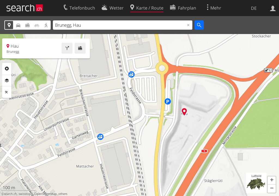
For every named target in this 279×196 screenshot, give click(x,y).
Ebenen (6, 80)
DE (254, 8)
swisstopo (26, 194)
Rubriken (6, 68)
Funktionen (6, 92)
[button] (272, 180)
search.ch (10, 194)
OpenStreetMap (45, 194)
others (62, 194)
